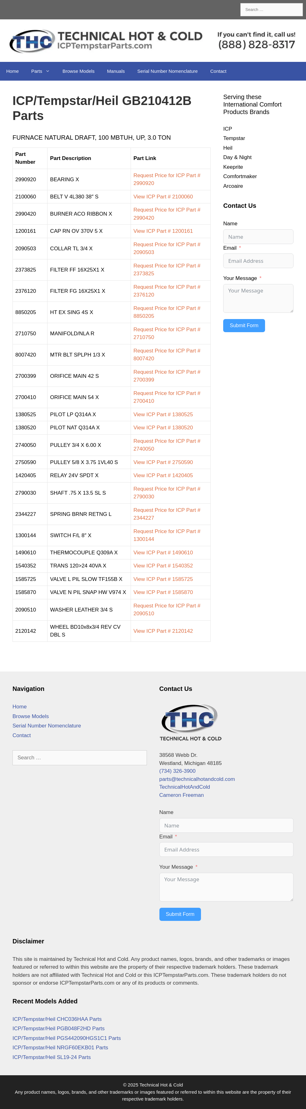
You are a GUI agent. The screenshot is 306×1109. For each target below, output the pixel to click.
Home (12, 71)
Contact (218, 71)
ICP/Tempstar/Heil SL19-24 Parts (52, 1057)
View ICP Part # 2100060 (163, 197)
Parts (43, 71)
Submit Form (244, 325)
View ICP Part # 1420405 (163, 475)
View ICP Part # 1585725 (163, 579)
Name (230, 224)
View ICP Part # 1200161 (163, 231)
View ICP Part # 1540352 (163, 566)
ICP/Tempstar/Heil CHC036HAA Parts (57, 1019)
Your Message (240, 278)
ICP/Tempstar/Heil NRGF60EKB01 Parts (60, 1048)
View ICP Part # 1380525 (163, 414)
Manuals (116, 71)
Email (230, 248)
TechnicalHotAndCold (184, 787)
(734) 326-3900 (177, 771)
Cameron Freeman (181, 795)
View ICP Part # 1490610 (163, 553)
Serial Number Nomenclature (167, 71)
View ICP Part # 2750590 (163, 462)
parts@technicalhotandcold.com (197, 779)
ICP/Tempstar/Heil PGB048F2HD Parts (59, 1029)
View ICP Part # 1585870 (163, 592)
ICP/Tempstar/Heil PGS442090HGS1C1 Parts (67, 1038)
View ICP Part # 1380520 (163, 428)
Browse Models (79, 71)
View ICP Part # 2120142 (163, 631)
